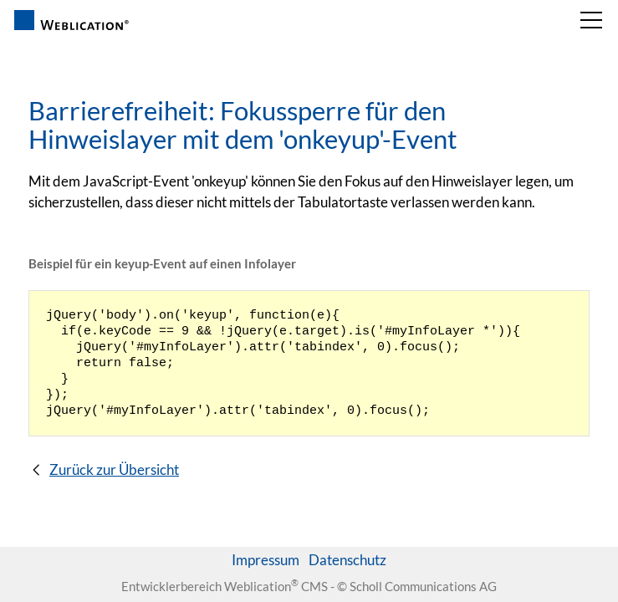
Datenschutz (347, 560)
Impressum (265, 560)
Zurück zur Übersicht (114, 469)
